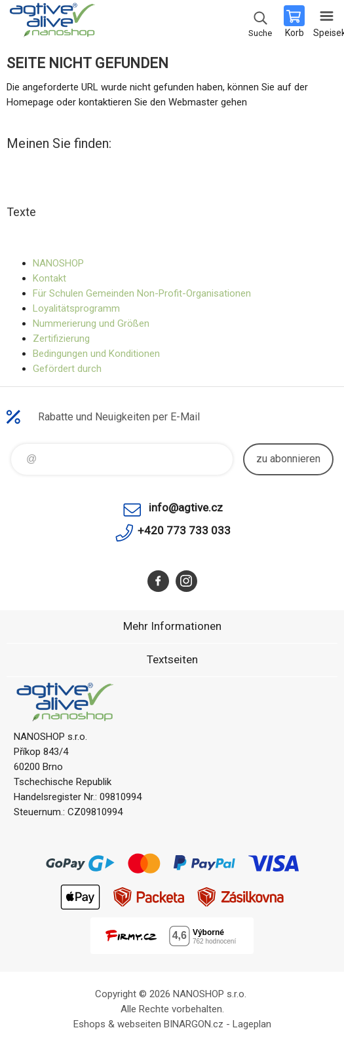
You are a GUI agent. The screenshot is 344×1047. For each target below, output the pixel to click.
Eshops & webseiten (117, 1024)
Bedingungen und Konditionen (96, 353)
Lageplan (252, 1024)
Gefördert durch (67, 369)
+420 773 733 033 (184, 530)
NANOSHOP (58, 263)
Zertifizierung (61, 338)
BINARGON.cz (193, 1024)
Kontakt (49, 278)
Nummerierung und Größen (91, 323)
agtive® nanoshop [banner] (51, 23)
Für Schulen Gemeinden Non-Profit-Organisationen (142, 293)
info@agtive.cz (186, 507)
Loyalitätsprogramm (76, 308)
